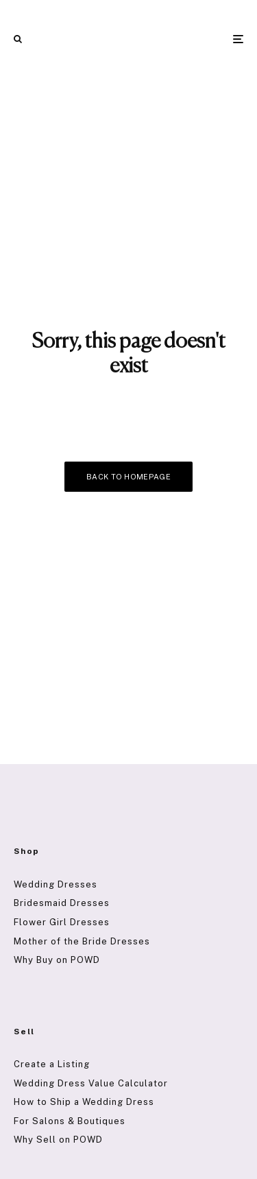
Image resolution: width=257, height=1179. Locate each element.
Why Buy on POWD (57, 960)
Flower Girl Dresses (62, 922)
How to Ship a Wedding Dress (84, 1102)
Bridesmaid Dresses (62, 903)
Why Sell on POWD (58, 1139)
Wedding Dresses (55, 884)
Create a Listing (52, 1064)
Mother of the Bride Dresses (82, 941)
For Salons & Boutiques (69, 1121)
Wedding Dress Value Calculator (91, 1083)
